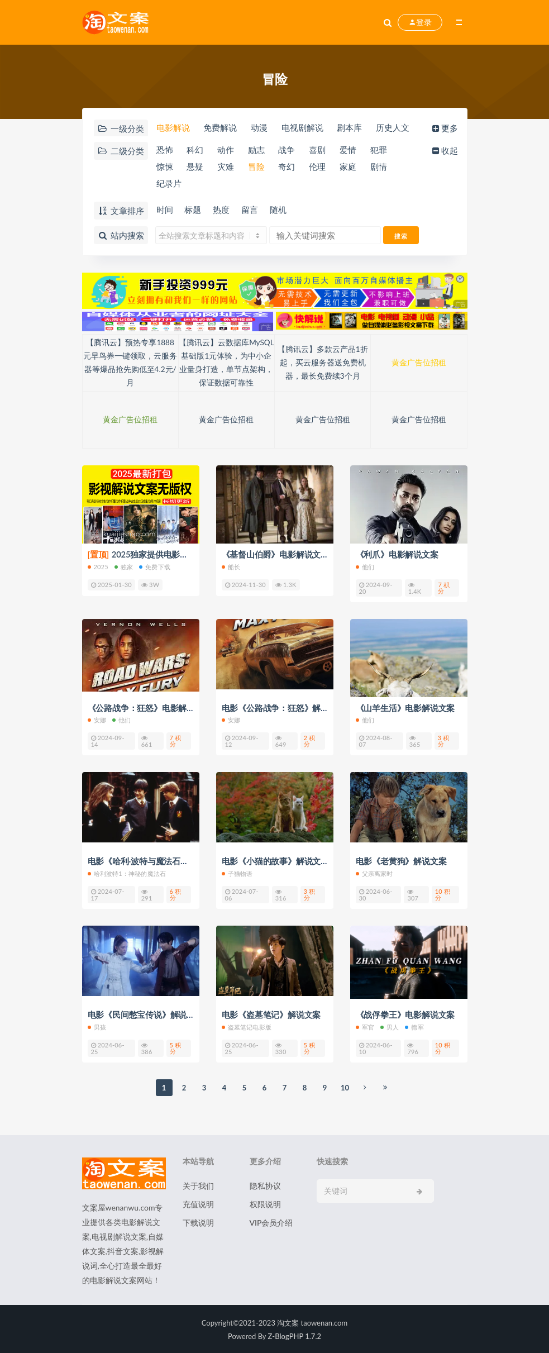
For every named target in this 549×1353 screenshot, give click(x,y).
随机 (280, 210)
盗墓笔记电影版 (246, 1026)
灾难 (226, 168)
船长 (231, 566)
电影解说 (172, 128)
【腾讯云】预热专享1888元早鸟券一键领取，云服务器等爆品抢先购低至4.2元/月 (130, 363)
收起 (446, 150)
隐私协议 (265, 1184)
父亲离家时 (374, 872)
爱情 (351, 150)
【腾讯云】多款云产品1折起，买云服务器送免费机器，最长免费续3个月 (323, 363)
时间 (164, 210)
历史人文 (395, 128)
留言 (251, 210)
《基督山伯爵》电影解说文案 (275, 555)
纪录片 (168, 185)
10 (345, 1086)
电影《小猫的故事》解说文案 (275, 861)
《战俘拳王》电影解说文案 (405, 1014)
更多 (446, 128)
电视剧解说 (303, 128)
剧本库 (351, 128)
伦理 (320, 168)
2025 (98, 566)
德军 (414, 1026)
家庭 (351, 168)
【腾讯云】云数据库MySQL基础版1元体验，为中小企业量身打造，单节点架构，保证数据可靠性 (226, 363)
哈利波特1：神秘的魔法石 (127, 872)
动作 (226, 150)
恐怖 (164, 150)
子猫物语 (237, 872)
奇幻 (288, 168)
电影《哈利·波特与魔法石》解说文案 (155, 861)
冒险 (257, 168)
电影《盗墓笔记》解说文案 (271, 1014)
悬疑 (195, 168)
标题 (193, 210)
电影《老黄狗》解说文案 (401, 861)
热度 (222, 210)
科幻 (195, 150)
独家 (123, 566)
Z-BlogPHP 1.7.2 (294, 1335)
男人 (389, 1026)
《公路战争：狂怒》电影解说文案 (150, 708)
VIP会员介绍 (271, 1221)
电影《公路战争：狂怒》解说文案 (284, 708)
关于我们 (198, 1184)
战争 (288, 150)
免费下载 (154, 566)
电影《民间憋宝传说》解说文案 (145, 1014)
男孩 (97, 1026)
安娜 (97, 719)
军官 (365, 1026)
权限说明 (265, 1203)
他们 (365, 566)
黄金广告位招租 (419, 363)
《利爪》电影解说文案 (397, 555)
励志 (257, 150)
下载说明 (198, 1221)
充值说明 (198, 1203)
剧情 (382, 168)
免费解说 (220, 128)
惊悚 (164, 168)
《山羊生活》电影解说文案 (405, 708)
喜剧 (320, 150)
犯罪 (382, 150)
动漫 (259, 128)
